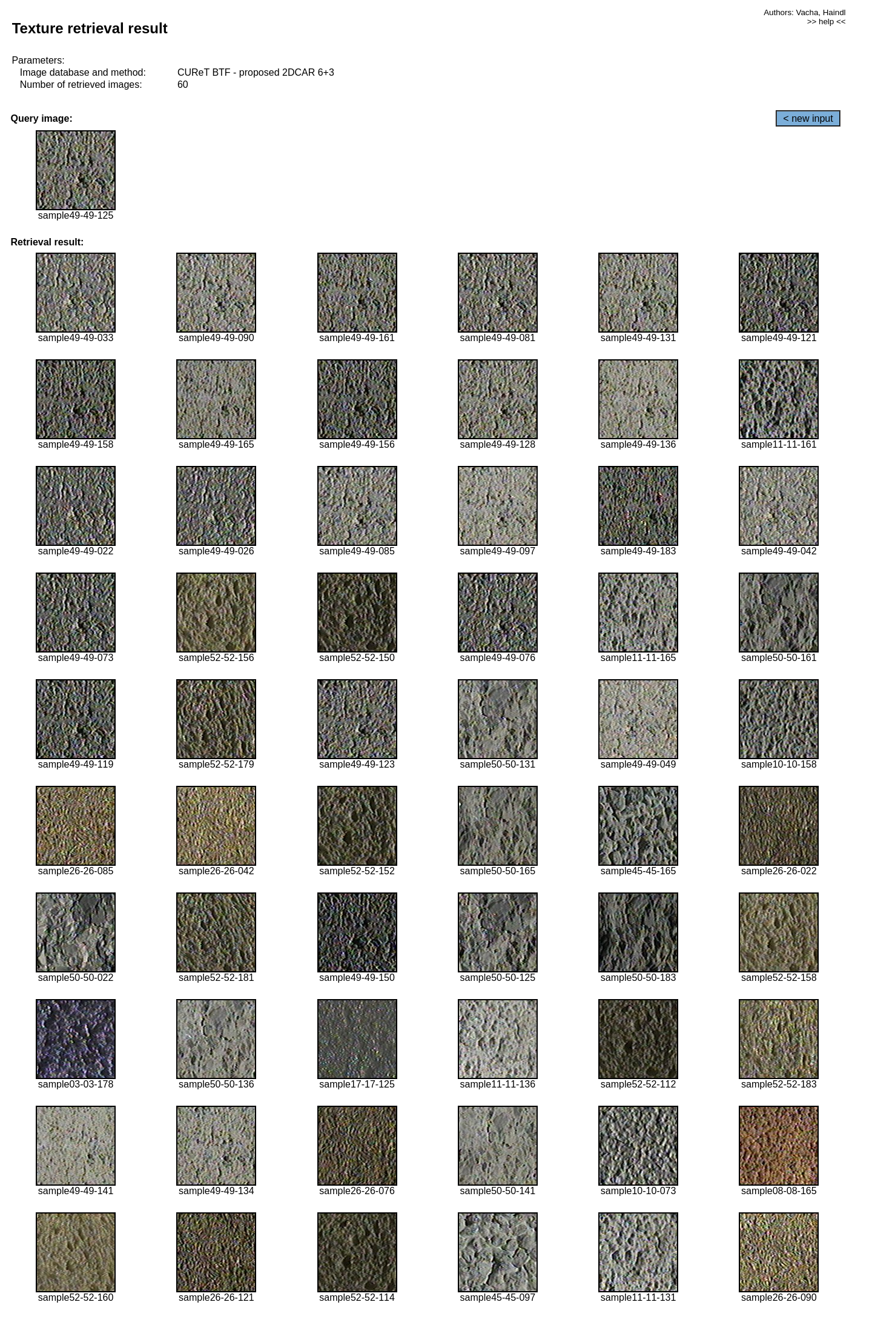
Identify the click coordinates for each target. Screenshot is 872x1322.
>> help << (826, 21)
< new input (808, 118)
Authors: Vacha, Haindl (804, 12)
